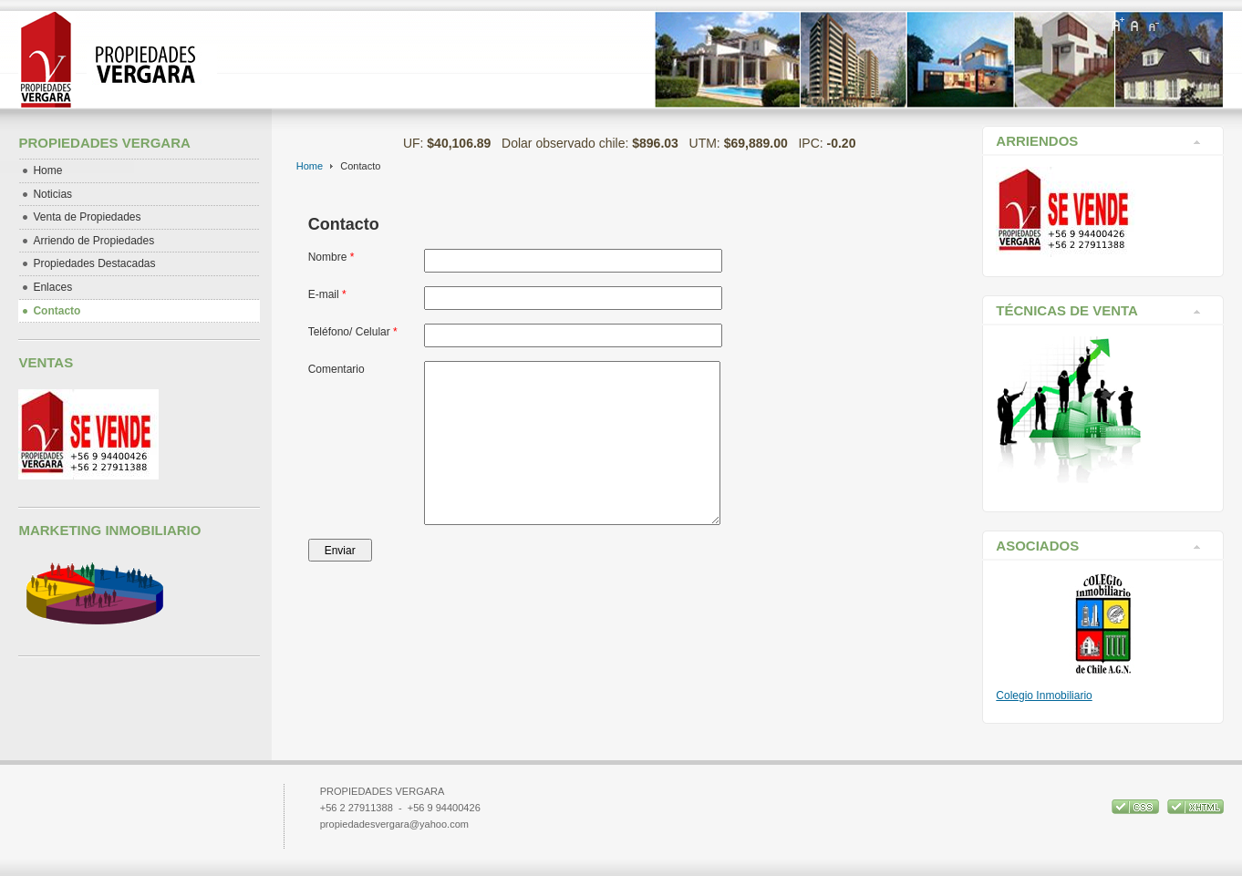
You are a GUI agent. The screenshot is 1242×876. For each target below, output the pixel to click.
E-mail (327, 294)
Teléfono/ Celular (353, 331)
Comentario (336, 369)
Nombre (331, 257)
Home (309, 165)
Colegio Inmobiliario (1044, 695)
